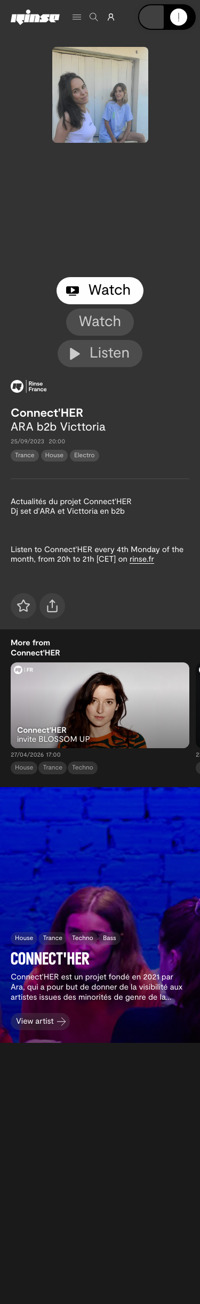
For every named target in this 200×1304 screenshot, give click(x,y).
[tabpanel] (100, 210)
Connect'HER (47, 412)
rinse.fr (142, 558)
